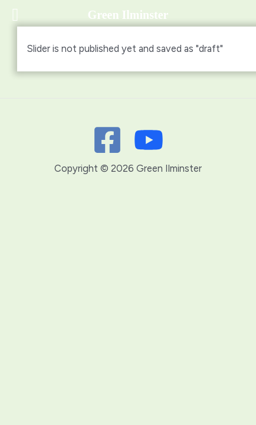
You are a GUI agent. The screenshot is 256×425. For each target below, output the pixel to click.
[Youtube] (148, 140)
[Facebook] (107, 140)
